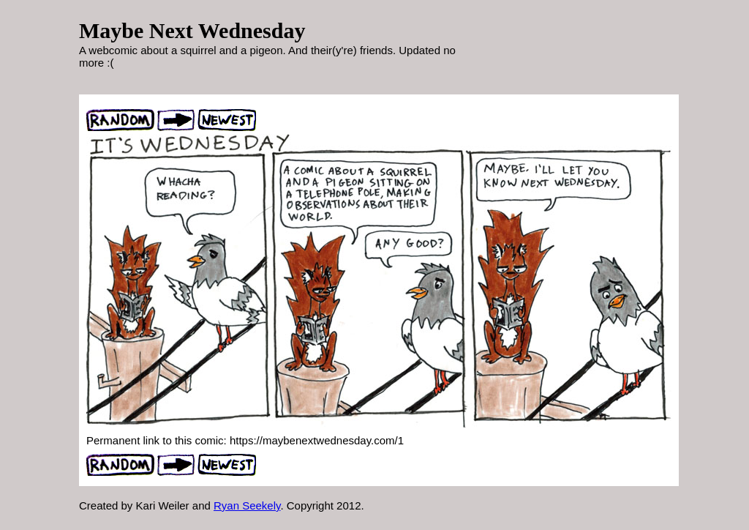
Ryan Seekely (247, 505)
